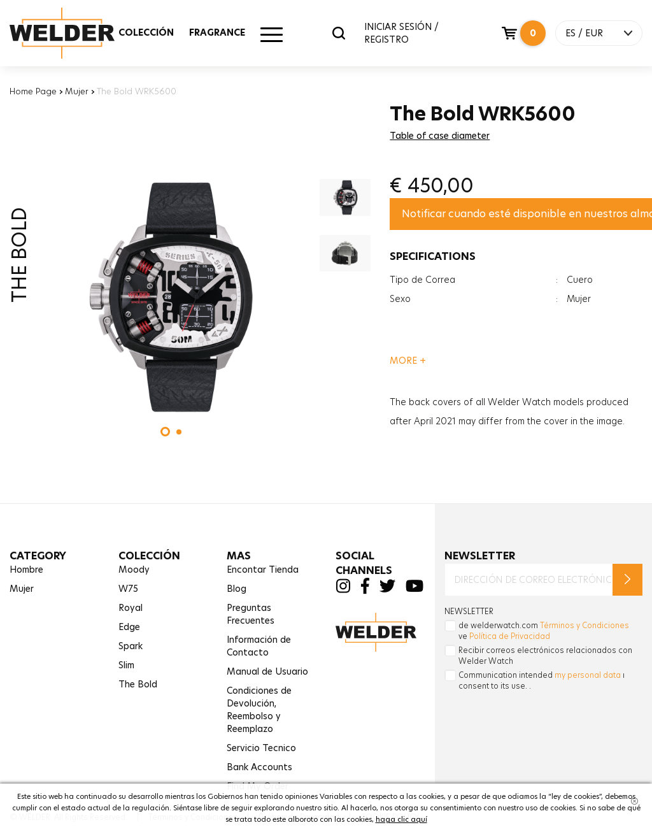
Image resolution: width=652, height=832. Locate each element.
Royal (130, 607)
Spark (130, 646)
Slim (126, 665)
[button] (165, 431)
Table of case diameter (440, 135)
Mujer (77, 91)
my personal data (588, 675)
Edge (129, 626)
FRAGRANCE (217, 32)
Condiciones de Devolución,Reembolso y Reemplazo (259, 709)
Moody (134, 569)
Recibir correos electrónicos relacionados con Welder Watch (545, 655)
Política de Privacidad (509, 636)
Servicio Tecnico (261, 748)
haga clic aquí (401, 819)
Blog (236, 588)
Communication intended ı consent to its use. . (541, 680)
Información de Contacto (259, 646)
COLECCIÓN (146, 32)
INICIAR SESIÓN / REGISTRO (401, 33)
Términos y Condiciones (584, 625)
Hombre (26, 569)
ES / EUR (584, 33)
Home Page (33, 91)
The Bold (137, 684)
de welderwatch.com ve (543, 631)
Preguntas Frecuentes (250, 614)
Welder (74, 33)
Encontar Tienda (263, 569)
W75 (128, 588)
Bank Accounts (259, 767)
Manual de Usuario (267, 671)
